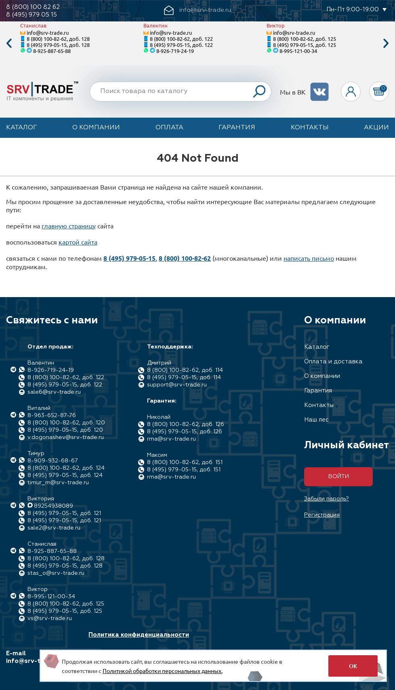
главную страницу (69, 226)
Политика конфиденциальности (138, 635)
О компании (96, 127)
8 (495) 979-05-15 (129, 258)
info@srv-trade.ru (48, 32)
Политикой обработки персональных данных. (163, 670)
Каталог (21, 127)
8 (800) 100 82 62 (33, 7)
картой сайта (78, 242)
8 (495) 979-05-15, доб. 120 (65, 430)
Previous (9, 43)
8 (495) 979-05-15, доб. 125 (304, 44)
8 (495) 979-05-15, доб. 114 (184, 377)
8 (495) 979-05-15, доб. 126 (184, 432)
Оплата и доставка (333, 362)
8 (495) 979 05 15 (31, 15)
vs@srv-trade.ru (49, 618)
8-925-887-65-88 (52, 51)
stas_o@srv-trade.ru (55, 573)
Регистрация (322, 515)
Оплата (169, 127)
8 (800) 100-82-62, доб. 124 (66, 468)
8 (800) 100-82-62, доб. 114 (185, 370)
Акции (376, 127)
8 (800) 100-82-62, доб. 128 (58, 38)
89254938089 (53, 506)
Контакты (310, 127)
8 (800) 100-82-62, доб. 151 (185, 462)
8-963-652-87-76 (51, 415)
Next (386, 43)
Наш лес (316, 420)
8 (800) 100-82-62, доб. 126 (185, 424)
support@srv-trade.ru (177, 385)
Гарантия (237, 127)
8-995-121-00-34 (298, 51)
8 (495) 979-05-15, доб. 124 (65, 475)
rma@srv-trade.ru (171, 439)
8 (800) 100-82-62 (185, 258)
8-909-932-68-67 (52, 461)
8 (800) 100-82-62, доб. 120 (66, 423)
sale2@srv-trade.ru (53, 528)
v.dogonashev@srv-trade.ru (65, 437)
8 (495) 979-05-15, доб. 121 (64, 513)
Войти (338, 476)
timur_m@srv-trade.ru (58, 482)
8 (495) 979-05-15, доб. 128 (58, 44)
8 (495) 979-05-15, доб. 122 (181, 44)
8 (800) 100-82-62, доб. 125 (304, 38)
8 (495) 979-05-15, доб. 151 (184, 470)
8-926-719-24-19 (175, 51)
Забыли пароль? (326, 499)
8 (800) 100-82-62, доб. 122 (181, 38)
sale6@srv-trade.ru (54, 392)
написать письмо (309, 258)
